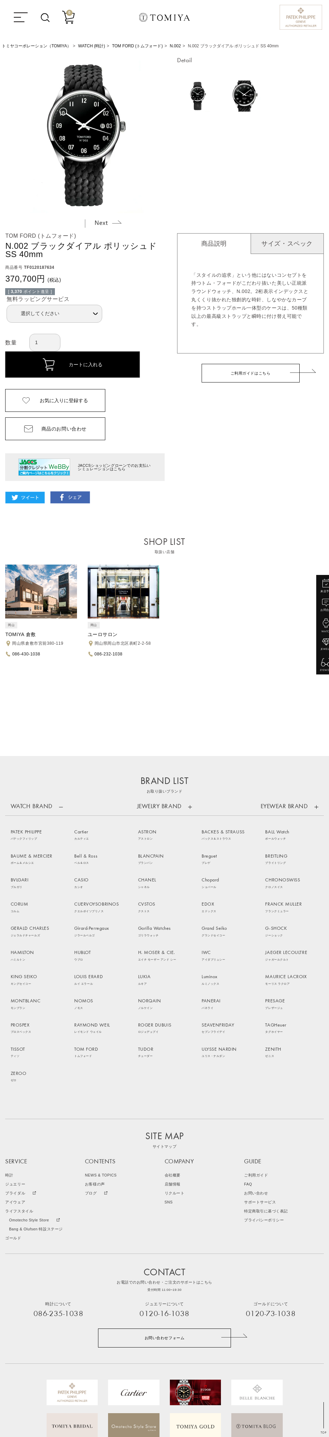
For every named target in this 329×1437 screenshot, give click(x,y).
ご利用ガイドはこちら (250, 373)
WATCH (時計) (91, 46)
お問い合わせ (256, 1111)
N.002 (175, 46)
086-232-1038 (109, 654)
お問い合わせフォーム (164, 1256)
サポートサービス (260, 1120)
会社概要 (173, 1093)
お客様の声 (95, 1102)
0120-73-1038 (271, 1232)
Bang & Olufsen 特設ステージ (36, 1148)
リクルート (175, 1111)
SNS (169, 1120)
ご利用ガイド (256, 1093)
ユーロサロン (103, 634)
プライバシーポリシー (264, 1138)
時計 (9, 1093)
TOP (324, 1432)
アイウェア (15, 1120)
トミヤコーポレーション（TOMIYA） (36, 46)
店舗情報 (173, 1102)
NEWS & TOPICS (101, 1093)
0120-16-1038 (164, 1232)
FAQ (248, 1102)
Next (108, 222)
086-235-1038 (58, 1232)
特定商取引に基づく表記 (266, 1129)
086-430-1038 (26, 654)
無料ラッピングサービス (38, 299)
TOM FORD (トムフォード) (137, 46)
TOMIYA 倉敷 (20, 634)
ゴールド (13, 1157)
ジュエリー (15, 1102)
